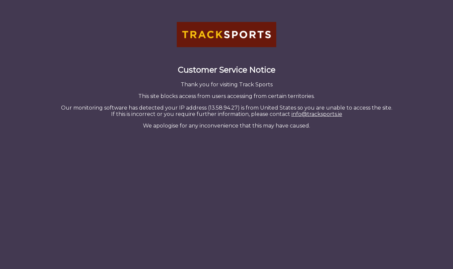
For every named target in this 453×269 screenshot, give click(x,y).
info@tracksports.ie (316, 114)
